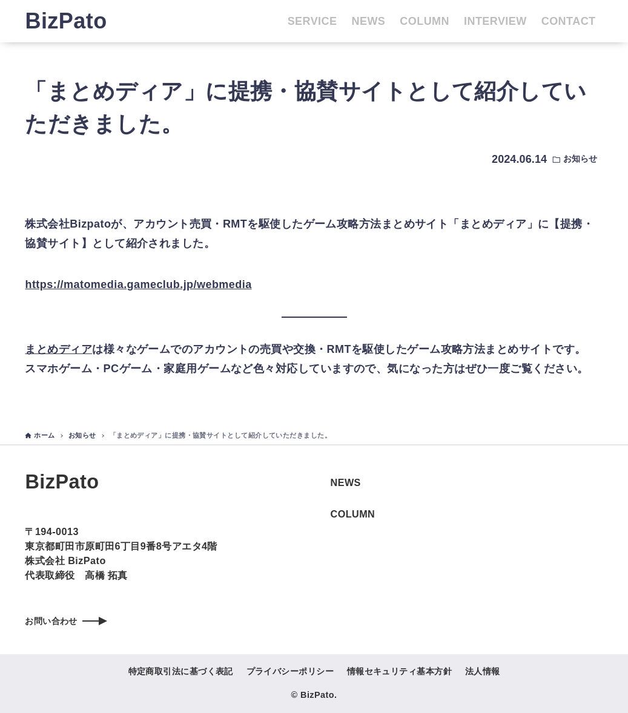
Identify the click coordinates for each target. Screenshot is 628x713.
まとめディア (58, 349)
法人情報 (482, 671)
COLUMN (353, 510)
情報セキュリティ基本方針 (399, 671)
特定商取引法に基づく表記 (180, 671)
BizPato (66, 20)
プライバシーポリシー (290, 671)
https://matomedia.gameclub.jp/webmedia (138, 284)
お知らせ (580, 158)
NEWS (346, 478)
